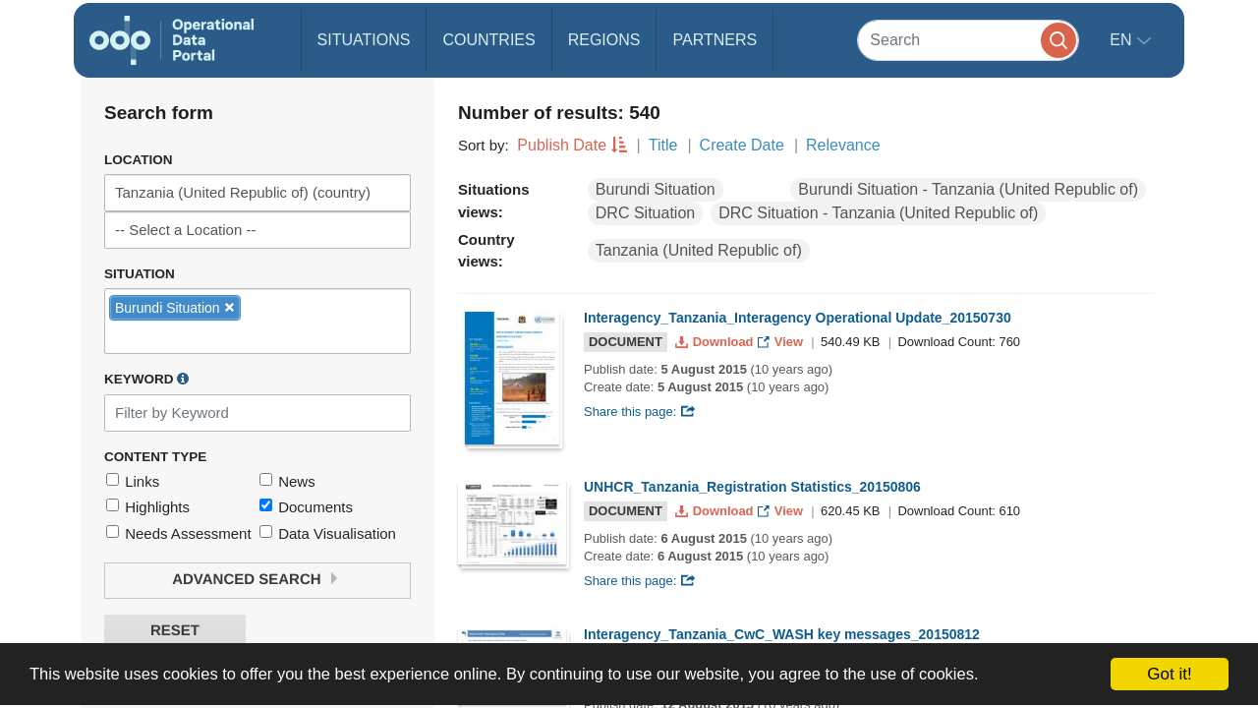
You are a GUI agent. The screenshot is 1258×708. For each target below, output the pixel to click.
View (782, 341)
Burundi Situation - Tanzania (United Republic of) (968, 189)
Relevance (843, 145)
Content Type (155, 456)
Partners (714, 39)
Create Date (742, 145)
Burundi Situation (655, 189)
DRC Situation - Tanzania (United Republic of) (878, 213)
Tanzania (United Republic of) (699, 250)
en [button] (1123, 39)
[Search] (968, 40)
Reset (175, 630)
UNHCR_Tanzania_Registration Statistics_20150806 (752, 487)
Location (138, 159)
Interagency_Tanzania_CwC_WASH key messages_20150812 (782, 634)
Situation (139, 273)
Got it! (1169, 674)
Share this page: (640, 411)
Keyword (146, 378)
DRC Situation (645, 213)
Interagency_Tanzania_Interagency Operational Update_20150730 (797, 317)
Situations (364, 39)
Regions (604, 39)
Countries (488, 39)
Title (663, 145)
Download (716, 341)
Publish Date (561, 145)
